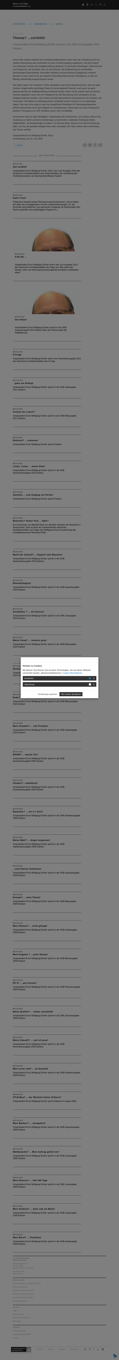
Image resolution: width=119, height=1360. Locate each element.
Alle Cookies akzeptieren (71, 694)
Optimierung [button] (29, 684)
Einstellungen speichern (47, 694)
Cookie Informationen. (72, 673)
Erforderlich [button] (29, 678)
